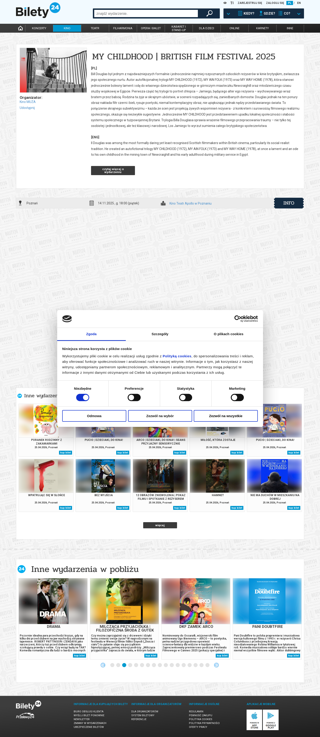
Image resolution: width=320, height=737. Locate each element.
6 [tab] (142, 665)
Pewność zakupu (200, 715)
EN (299, 3)
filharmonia (122, 28)
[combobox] (146, 13)
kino (67, 28)
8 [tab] (154, 665)
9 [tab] (160, 665)
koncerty (39, 28)
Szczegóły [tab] (160, 334)
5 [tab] (136, 665)
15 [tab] (196, 665)
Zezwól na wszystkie (225, 416)
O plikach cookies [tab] (228, 334)
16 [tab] (201, 665)
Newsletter (82, 719)
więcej (160, 525)
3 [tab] (124, 665)
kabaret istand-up (179, 28)
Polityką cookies (177, 356)
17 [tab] (207, 665)
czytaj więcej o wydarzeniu (113, 170)
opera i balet (151, 28)
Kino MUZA (28, 102)
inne (290, 28)
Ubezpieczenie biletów (89, 727)
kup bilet (65, 452)
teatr (95, 28)
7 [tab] (148, 665)
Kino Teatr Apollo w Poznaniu (190, 203)
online (234, 28)
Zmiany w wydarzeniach (90, 723)
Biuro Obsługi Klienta (88, 711)
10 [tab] (166, 665)
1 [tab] (112, 665)
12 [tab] (178, 665)
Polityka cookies (200, 719)
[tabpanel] (53, 619)
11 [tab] (172, 665)
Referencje (138, 719)
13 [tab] (184, 665)
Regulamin (196, 711)
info (288, 203)
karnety (262, 28)
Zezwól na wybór (160, 416)
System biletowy (142, 715)
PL (289, 3)
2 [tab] (118, 665)
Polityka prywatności (204, 723)
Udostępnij (27, 108)
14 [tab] (190, 665)
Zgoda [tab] (91, 334)
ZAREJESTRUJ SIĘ (250, 3)
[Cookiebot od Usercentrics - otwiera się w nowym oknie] (238, 318)
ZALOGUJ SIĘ (275, 3)
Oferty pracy (198, 727)
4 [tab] (130, 665)
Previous (102, 665)
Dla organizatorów (144, 711)
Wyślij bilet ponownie (89, 715)
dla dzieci (206, 28)
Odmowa (94, 416)
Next (216, 665)
